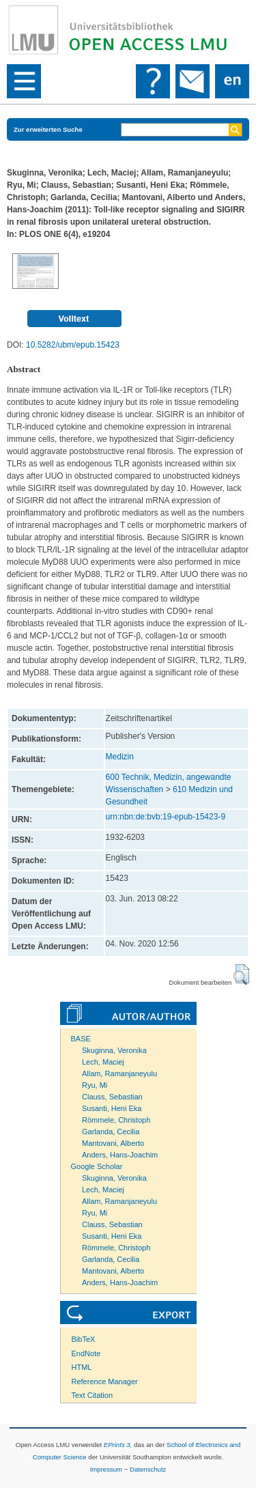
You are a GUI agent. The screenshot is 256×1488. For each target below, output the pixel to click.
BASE (81, 1039)
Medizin (120, 756)
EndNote (86, 1353)
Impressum (106, 1469)
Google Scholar (97, 1166)
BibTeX (84, 1339)
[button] (241, 974)
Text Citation (92, 1395)
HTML (82, 1367)
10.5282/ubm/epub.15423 (72, 345)
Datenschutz (148, 1469)
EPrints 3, (118, 1444)
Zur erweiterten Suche (48, 129)
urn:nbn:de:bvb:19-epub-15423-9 (165, 817)
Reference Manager (105, 1381)
